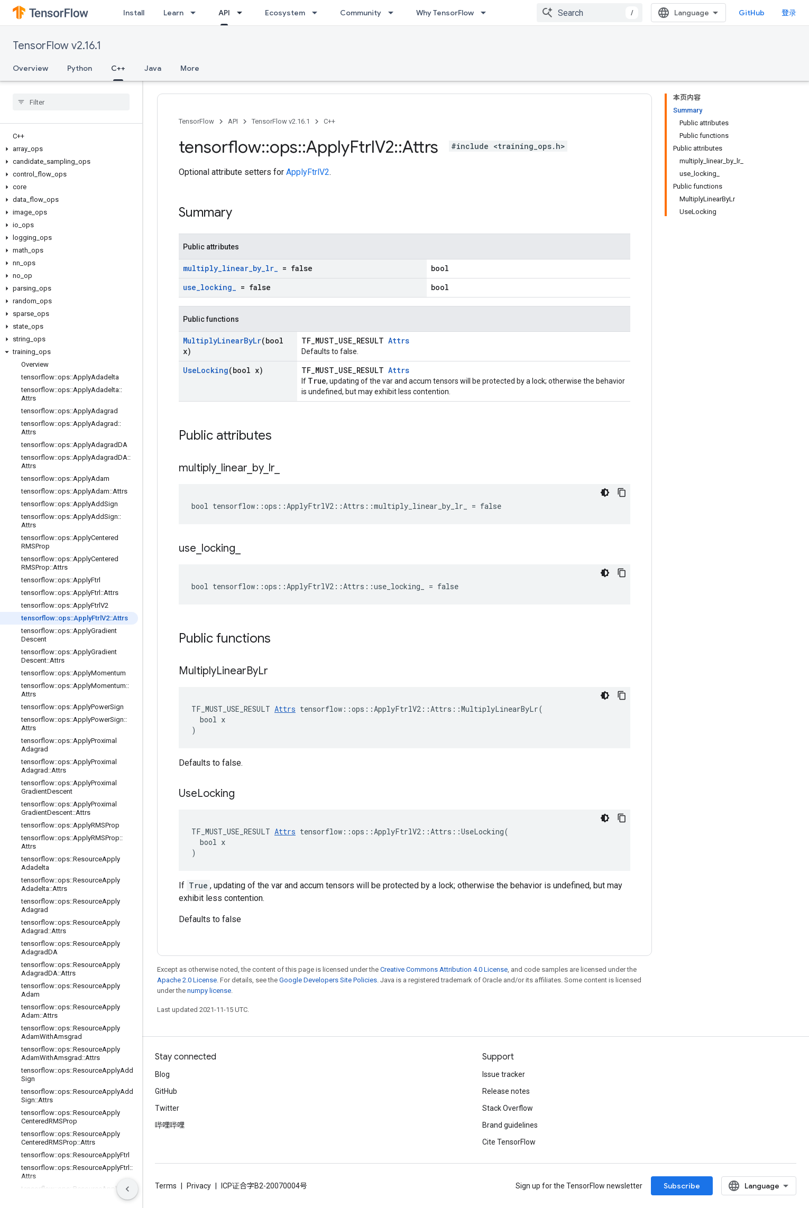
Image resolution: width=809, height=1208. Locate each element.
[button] (69, 149)
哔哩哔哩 (170, 1125)
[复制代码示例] (621, 492)
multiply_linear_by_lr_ (230, 268)
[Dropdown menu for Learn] (196, 12)
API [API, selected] (224, 12)
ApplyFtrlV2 (307, 172)
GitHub (752, 12)
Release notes (506, 1091)
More (189, 68)
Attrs (398, 341)
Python (79, 68)
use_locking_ (209, 287)
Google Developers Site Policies (328, 980)
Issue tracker (503, 1074)
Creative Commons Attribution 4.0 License (444, 969)
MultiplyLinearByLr (222, 341)
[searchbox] (71, 102)
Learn (173, 12)
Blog (162, 1074)
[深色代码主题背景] (604, 492)
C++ (329, 121)
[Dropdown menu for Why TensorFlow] (486, 12)
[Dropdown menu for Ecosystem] (317, 12)
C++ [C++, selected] (118, 68)
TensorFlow (196, 121)
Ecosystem (285, 12)
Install (133, 12)
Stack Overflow (507, 1108)
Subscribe (682, 1186)
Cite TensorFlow (509, 1142)
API (233, 121)
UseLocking (205, 370)
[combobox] (589, 12)
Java (152, 68)
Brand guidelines (510, 1125)
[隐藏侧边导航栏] (127, 1189)
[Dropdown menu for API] (242, 12)
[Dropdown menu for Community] (394, 12)
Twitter (167, 1108)
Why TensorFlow (445, 12)
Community (360, 12)
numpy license (209, 991)
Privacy (199, 1186)
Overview (30, 68)
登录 (789, 12)
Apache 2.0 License (187, 980)
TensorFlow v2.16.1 (57, 45)
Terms (166, 1186)
